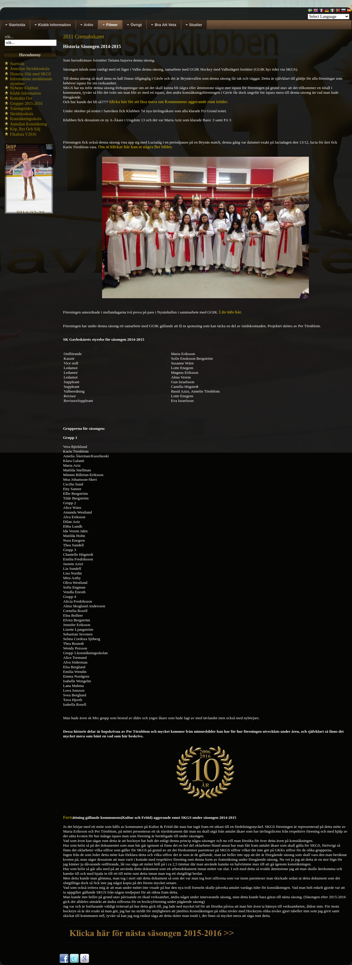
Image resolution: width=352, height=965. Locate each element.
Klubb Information (25, 93)
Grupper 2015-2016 (26, 103)
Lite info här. (230, 312)
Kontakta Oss (21, 98)
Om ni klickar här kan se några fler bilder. (135, 147)
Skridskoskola (21, 114)
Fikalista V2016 (23, 134)
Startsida (17, 64)
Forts (67, 817)
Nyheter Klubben (24, 88)
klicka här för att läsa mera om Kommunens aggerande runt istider (168, 102)
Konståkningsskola (25, 119)
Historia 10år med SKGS (30, 74)
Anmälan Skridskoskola (29, 69)
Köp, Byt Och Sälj (25, 129)
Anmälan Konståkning (28, 124)
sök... (9, 37)
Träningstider (21, 108)
